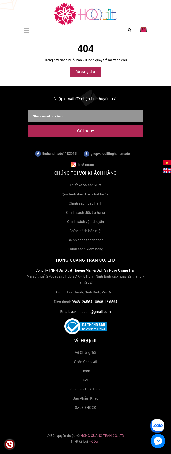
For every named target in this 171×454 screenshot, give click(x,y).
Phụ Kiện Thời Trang (85, 389)
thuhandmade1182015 (56, 154)
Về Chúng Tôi (85, 352)
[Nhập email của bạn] (85, 116)
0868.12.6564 (106, 302)
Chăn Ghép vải (85, 362)
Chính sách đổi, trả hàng (85, 212)
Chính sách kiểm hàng (85, 249)
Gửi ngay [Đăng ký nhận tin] (85, 130)
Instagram (82, 164)
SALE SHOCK (85, 407)
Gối (85, 380)
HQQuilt (94, 441)
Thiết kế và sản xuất (85, 185)
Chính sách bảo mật (86, 231)
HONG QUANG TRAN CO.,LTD (102, 436)
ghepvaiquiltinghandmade (107, 154)
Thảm (85, 371)
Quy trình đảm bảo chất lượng (85, 194)
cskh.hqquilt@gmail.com (91, 312)
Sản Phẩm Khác (85, 398)
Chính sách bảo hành (85, 203)
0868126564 (82, 302)
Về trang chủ (85, 72)
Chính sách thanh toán (85, 240)
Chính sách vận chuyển (85, 222)
